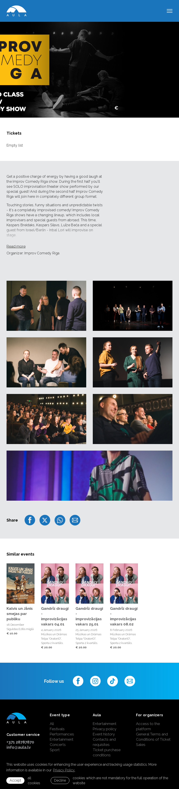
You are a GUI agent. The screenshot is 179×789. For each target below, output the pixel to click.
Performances (62, 734)
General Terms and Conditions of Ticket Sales (153, 739)
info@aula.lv (19, 747)
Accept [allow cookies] (15, 780)
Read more (16, 246)
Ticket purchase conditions (106, 752)
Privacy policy (104, 729)
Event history (104, 734)
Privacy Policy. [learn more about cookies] (64, 770)
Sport (55, 750)
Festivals (57, 729)
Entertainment (61, 739)
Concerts (58, 744)
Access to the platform (148, 726)
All (52, 723)
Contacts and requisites (104, 742)
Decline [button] (60, 780)
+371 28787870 (20, 742)
